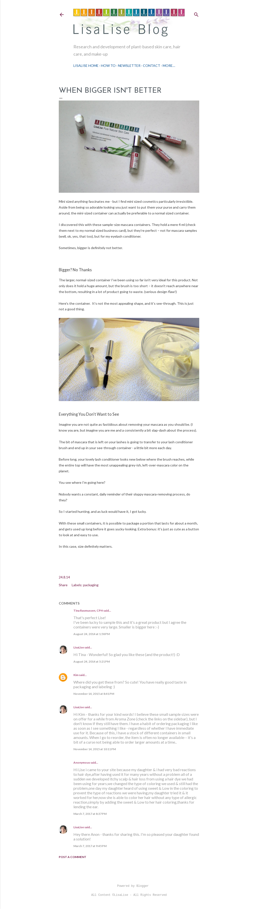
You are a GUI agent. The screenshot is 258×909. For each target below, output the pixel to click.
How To (108, 65)
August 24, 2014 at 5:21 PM (91, 661)
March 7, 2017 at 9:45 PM (90, 846)
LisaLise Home (86, 65)
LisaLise (78, 647)
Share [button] (63, 585)
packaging (91, 585)
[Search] (196, 13)
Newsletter (129, 65)
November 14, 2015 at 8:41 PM (93, 694)
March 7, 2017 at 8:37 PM (90, 814)
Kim (76, 675)
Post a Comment (72, 857)
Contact (151, 65)
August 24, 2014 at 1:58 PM (91, 634)
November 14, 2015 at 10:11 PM (94, 749)
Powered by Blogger (129, 886)
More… (169, 65)
